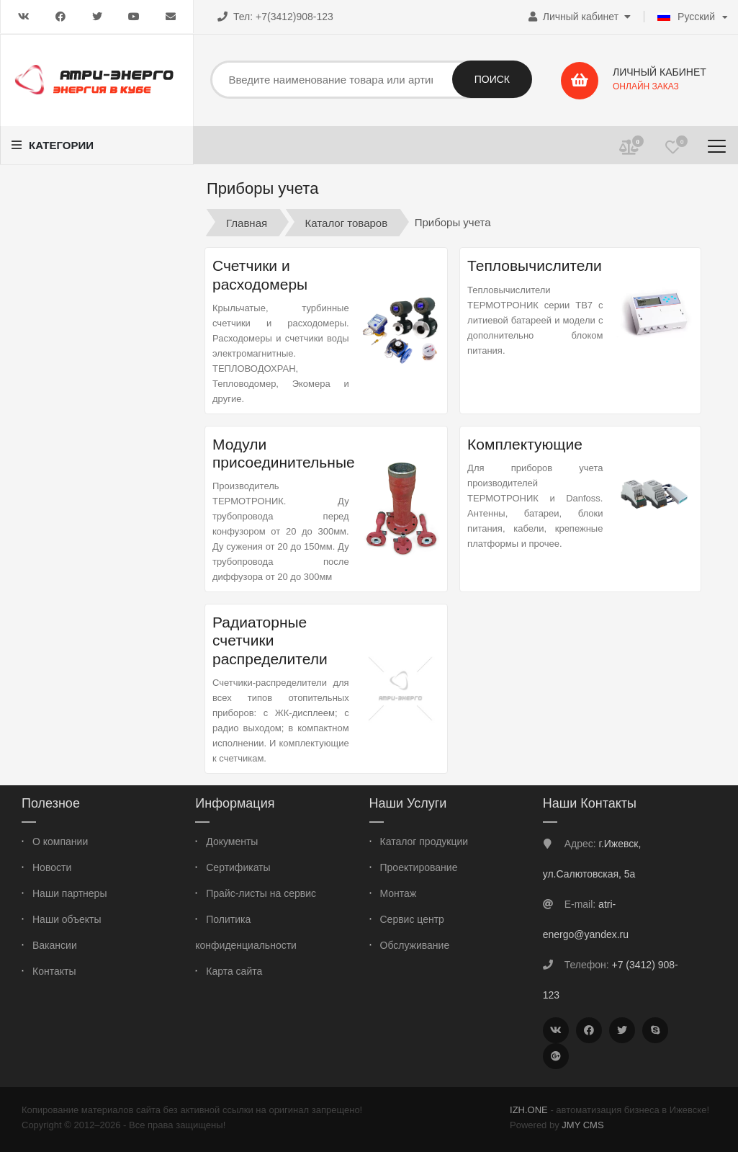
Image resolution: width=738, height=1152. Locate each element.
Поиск (492, 79)
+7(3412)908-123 (294, 16)
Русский (686, 16)
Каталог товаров (346, 222)
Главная (246, 222)
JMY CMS (582, 1125)
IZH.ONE (529, 1109)
